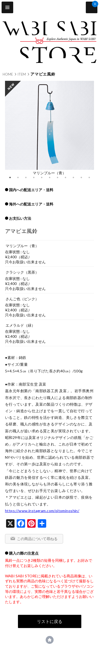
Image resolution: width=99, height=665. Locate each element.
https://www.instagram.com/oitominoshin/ (42, 510)
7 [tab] (57, 177)
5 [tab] (41, 177)
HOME (8, 74)
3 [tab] (26, 177)
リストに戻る (49, 621)
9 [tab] (73, 177)
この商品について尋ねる (37, 538)
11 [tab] (89, 177)
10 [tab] (81, 177)
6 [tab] (49, 177)
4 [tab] (33, 177)
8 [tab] (65, 177)
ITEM (21, 74)
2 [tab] (18, 177)
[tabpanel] (49, 128)
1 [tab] (10, 177)
